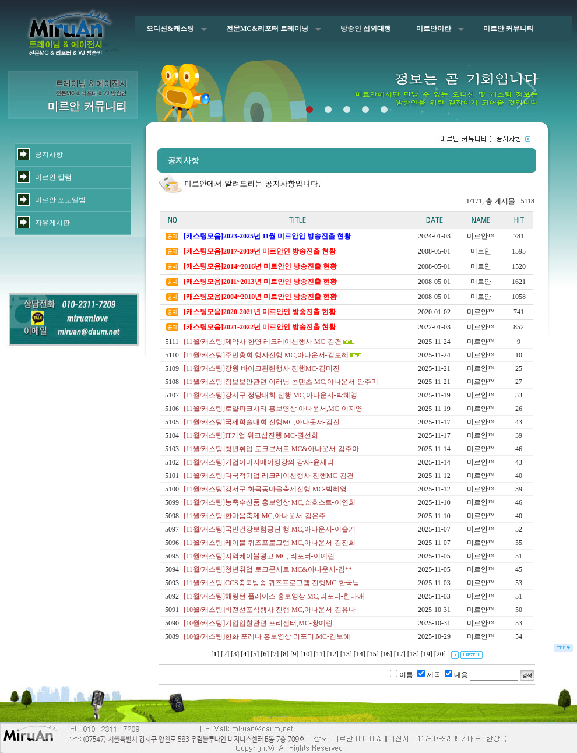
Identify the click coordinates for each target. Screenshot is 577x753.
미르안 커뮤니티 (508, 28)
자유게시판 (52, 223)
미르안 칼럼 (53, 177)
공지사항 (49, 154)
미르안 (480, 251)
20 (440, 654)
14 (359, 654)
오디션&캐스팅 (170, 28)
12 (332, 654)
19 (426, 654)
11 (319, 654)
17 (399, 654)
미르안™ (481, 236)
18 (413, 654)
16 (386, 654)
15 (373, 654)
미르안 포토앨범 (60, 200)
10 (305, 654)
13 (346, 654)
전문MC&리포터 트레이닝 (267, 28)
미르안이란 (433, 28)
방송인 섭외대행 (365, 28)
